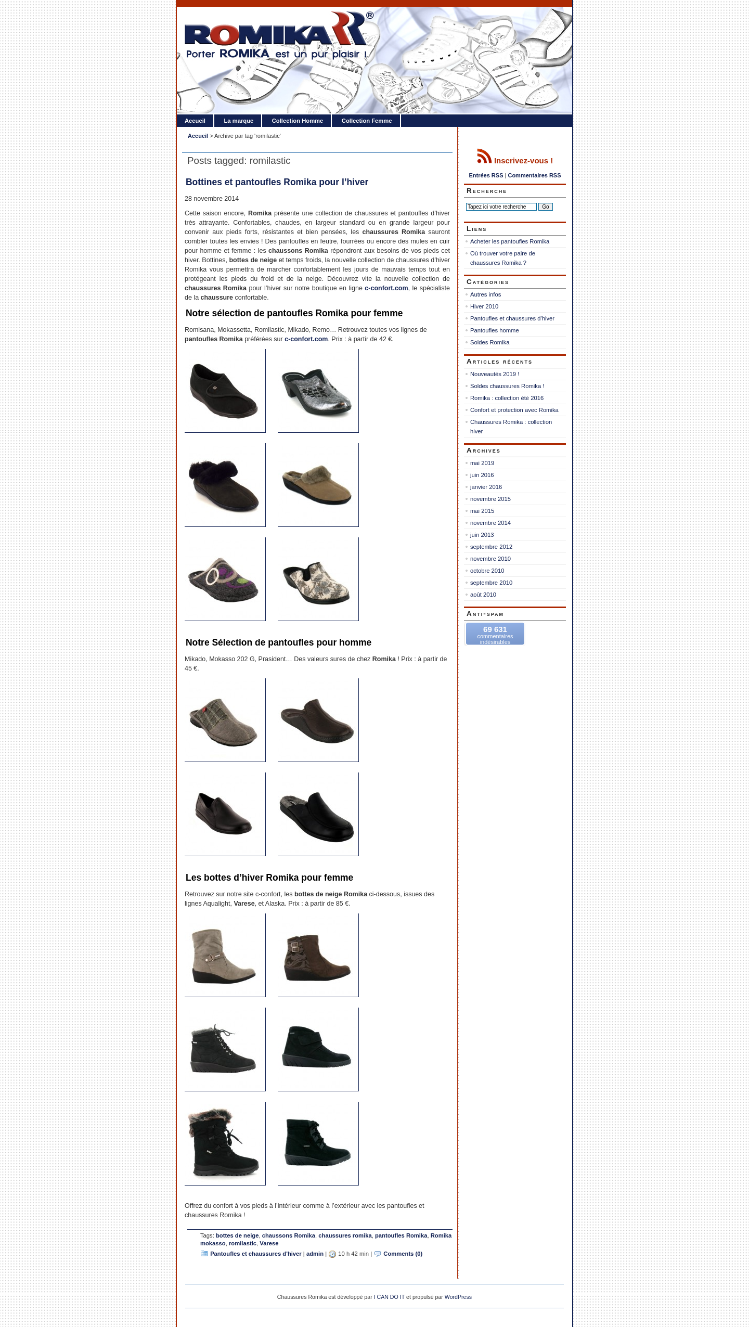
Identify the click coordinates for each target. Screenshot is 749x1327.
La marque (238, 121)
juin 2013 (482, 535)
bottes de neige (237, 1235)
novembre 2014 (490, 523)
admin (315, 1254)
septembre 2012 (491, 547)
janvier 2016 (486, 487)
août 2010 (483, 594)
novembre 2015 (490, 499)
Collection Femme (367, 121)
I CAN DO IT (389, 1297)
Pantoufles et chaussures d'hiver (256, 1254)
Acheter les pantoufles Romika (509, 241)
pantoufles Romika (401, 1235)
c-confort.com (386, 288)
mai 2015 (482, 511)
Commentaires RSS (534, 175)
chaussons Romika (288, 1235)
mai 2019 (482, 463)
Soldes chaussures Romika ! (507, 386)
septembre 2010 (491, 582)
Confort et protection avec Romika (514, 410)
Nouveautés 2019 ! (494, 374)
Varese (269, 1243)
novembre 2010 (490, 559)
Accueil (195, 121)
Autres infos (485, 294)
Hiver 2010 (484, 306)
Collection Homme (298, 121)
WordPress (458, 1297)
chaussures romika (344, 1235)
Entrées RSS (486, 175)
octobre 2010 (487, 571)
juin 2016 (482, 475)
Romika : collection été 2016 (507, 398)
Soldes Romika (490, 342)
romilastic (242, 1243)
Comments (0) (402, 1254)
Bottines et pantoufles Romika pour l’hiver (277, 182)
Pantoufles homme (494, 330)
